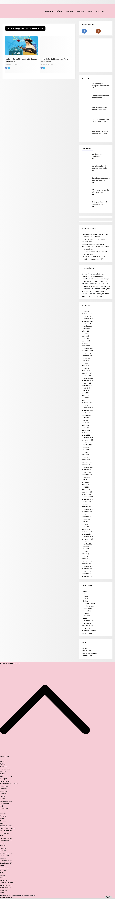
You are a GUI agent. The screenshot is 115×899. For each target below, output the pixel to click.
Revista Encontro (4, 868)
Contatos (85, 599)
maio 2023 (85, 395)
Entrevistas (80, 11)
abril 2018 (85, 527)
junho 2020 (86, 482)
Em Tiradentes (87, 613)
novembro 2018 (87, 512)
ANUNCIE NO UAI (4, 811)
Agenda (90, 11)
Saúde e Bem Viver (6, 776)
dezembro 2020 (87, 467)
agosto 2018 (86, 519)
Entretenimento (4, 786)
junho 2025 (85, 333)
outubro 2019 (86, 502)
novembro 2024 (87, 351)
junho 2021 (85, 452)
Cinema (3, 794)
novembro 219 (87, 576)
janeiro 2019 (86, 507)
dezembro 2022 (87, 408)
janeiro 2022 (86, 435)
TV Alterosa (3, 878)
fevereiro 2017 (87, 561)
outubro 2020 (86, 472)
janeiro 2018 (86, 534)
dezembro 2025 (87, 319)
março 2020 (86, 489)
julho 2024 (85, 361)
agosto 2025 (86, 329)
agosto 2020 (86, 477)
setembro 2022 (87, 415)
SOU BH (2, 865)
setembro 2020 (87, 475)
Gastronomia (49, 11)
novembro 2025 (87, 321)
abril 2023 (85, 398)
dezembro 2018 (87, 509)
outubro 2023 (86, 383)
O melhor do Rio (87, 626)
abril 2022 (85, 428)
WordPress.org (87, 656)
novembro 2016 (87, 569)
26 (93, 194)
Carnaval (85, 596)
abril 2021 (85, 457)
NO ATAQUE (3, 813)
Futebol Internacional (8, 828)
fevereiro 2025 (87, 343)
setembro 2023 (87, 385)
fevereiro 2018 (87, 532)
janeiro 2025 (86, 346)
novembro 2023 (87, 381)
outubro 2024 (86, 353)
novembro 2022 (87, 410)
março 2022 (86, 430)
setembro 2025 (87, 326)
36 (93, 158)
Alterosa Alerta (5, 880)
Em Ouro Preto (87, 608)
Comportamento (6, 801)
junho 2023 (85, 393)
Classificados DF (6, 841)
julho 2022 (85, 420)
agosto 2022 (86, 418)
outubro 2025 (86, 324)
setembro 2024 (87, 356)
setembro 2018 (87, 517)
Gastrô (2, 875)
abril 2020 (85, 487)
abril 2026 (85, 311)
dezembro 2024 (87, 348)
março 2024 (86, 371)
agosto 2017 (86, 546)
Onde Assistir (4, 833)
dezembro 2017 (87, 537)
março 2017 (86, 559)
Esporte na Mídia (6, 831)
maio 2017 (85, 554)
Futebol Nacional (6, 826)
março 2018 (86, 529)
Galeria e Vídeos (87, 621)
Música (2, 796)
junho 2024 (86, 363)
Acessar (84, 648)
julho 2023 (85, 390)
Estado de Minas (4, 759)
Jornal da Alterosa (6, 883)
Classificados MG (6, 838)
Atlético (2, 818)
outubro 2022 (86, 413)
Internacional (5, 769)
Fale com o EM (5, 781)
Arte (97, 11)
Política (3, 764)
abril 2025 (85, 338)
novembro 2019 (87, 499)
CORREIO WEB (3, 890)
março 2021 (86, 460)
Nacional (3, 771)
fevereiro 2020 (87, 492)
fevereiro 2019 (87, 504)
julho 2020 (85, 480)
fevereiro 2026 (87, 314)
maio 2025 (85, 336)
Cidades (3, 848)
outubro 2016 (86, 571)
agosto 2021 (86, 447)
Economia (3, 766)
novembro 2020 (87, 470)
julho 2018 (85, 522)
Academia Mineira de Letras (10, 663)
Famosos (3, 789)
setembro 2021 (87, 445)
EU (103, 11)
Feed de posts (87, 651)
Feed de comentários (89, 653)
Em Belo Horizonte (88, 603)
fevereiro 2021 (87, 462)
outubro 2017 (86, 541)
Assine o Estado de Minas (9, 784)
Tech (1, 806)
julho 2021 (85, 450)
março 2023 (86, 400)
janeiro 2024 (86, 376)
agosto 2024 (86, 358)
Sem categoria (87, 633)
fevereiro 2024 (87, 373)
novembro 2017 (87, 539)
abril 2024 (85, 368)
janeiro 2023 (86, 405)
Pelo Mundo (69, 11)
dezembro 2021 (87, 437)
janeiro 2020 (86, 494)
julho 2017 (85, 549)
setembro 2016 (87, 574)
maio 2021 (85, 455)
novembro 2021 (87, 440)
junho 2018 (86, 524)
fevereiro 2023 (87, 403)
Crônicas (59, 11)
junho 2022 (85, 423)
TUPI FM (2, 892)
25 (93, 206)
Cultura (2, 774)
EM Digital (3, 779)
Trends (2, 799)
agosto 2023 (86, 388)
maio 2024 (85, 366)
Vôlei (1, 823)
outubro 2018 (86, 514)
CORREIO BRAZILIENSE (5, 888)
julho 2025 (85, 331)
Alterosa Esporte (6, 885)
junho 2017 (86, 551)
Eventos (84, 618)
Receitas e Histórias (89, 631)
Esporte (3, 851)
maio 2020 (85, 485)
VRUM (1, 836)
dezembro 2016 (87, 566)
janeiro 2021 (86, 465)
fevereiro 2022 (87, 433)
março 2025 (86, 341)
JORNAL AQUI (3, 845)
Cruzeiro (3, 821)
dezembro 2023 (87, 378)
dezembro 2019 (87, 497)
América (3, 816)
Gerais (2, 761)
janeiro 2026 (86, 316)
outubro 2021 (86, 442)
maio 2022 (85, 425)
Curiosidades (4, 856)
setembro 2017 (87, 544)
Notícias (3, 843)
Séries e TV (4, 791)
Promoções (4, 809)
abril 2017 (85, 556)
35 (93, 182)
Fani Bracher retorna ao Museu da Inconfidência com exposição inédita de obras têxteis (95, 246)
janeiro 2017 (86, 564)
